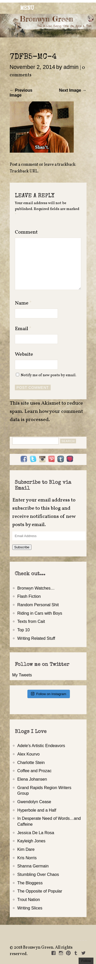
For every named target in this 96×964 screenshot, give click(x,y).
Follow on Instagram (48, 694)
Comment (26, 232)
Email (23, 328)
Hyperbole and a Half (36, 810)
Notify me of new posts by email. (48, 375)
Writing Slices (29, 908)
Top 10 (23, 629)
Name (23, 303)
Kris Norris (27, 857)
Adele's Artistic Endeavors (41, 745)
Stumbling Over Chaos (38, 874)
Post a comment (24, 164)
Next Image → (72, 90)
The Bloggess (30, 883)
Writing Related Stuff (36, 638)
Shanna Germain (33, 866)
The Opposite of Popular (39, 891)
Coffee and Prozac (34, 770)
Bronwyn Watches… (36, 588)
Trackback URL (24, 171)
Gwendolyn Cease (34, 801)
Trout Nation (28, 899)
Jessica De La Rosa (35, 832)
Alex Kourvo (28, 754)
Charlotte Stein (31, 762)
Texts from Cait (31, 621)
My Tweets (22, 675)
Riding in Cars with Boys (39, 613)
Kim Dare (26, 849)
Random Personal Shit (38, 604)
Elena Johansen (32, 779)
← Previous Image (21, 92)
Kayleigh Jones (31, 841)
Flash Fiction (29, 596)
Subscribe (21, 547)
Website (24, 354)
